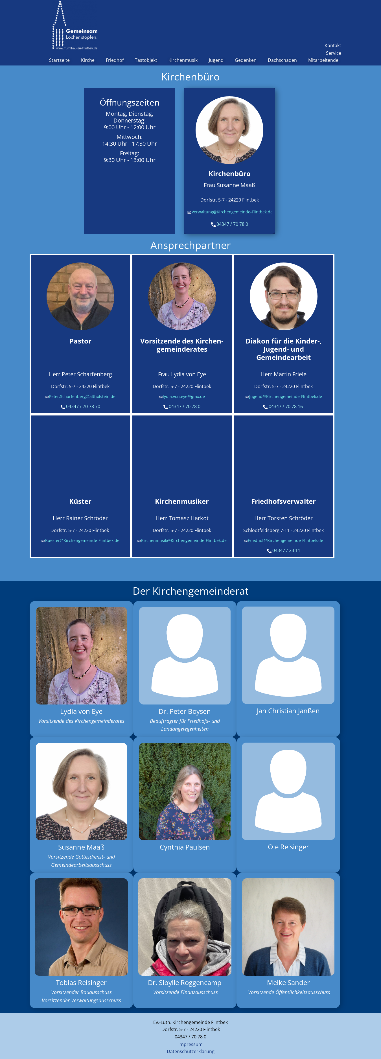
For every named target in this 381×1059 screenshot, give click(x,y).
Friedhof (115, 60)
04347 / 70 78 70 (80, 406)
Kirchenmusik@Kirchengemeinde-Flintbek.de (182, 540)
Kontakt (333, 45)
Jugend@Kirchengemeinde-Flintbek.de (283, 396)
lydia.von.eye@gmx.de (182, 396)
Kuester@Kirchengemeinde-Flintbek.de (80, 540)
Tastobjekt (146, 60)
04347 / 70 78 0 (229, 224)
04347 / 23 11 (283, 550)
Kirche (88, 60)
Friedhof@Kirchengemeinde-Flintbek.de (283, 540)
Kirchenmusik (183, 60)
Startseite (59, 60)
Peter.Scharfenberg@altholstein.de (80, 396)
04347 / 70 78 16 (283, 406)
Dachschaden (282, 60)
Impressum (190, 1044)
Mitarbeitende (323, 60)
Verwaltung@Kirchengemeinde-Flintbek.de (230, 212)
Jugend (216, 60)
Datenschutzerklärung (190, 1051)
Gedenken (246, 60)
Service (333, 53)
